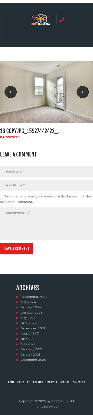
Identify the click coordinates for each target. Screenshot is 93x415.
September (34, 297)
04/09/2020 (10, 137)
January (31, 307)
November (33, 328)
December (33, 359)
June (29, 323)
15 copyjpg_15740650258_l (9, 92)
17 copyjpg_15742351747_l (87, 92)
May (28, 302)
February (31, 349)
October (31, 312)
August (30, 333)
